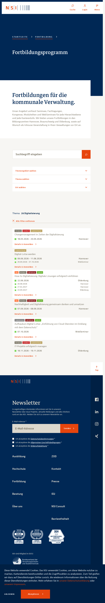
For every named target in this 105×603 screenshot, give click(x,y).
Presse (55, 481)
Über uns (17, 506)
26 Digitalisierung (30, 213)
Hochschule (19, 468)
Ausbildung (19, 456)
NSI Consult (58, 506)
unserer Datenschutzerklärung (74, 580)
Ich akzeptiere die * (35, 438)
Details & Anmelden (24, 244)
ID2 (53, 493)
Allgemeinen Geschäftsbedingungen (46, 441)
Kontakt (56, 468)
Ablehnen (9, 594)
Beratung (18, 493)
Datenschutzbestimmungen (42, 438)
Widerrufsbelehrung (39, 445)
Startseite (20, 36)
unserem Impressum (14, 584)
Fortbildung (44, 36)
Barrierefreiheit (60, 519)
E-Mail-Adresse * (19, 421)
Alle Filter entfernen (25, 221)
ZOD (54, 456)
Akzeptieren (34, 594)
